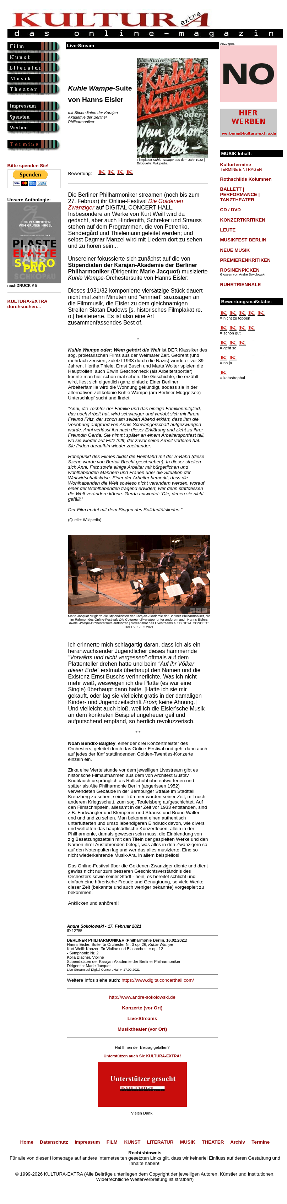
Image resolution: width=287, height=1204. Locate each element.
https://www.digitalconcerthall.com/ (157, 980)
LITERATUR (160, 1142)
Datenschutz (54, 1142)
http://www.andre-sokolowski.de (142, 997)
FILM (112, 1142)
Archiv (237, 1142)
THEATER (213, 1142)
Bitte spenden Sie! (28, 165)
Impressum (87, 1142)
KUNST (132, 1142)
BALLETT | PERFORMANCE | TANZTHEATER (240, 194)
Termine (260, 1142)
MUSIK (187, 1142)
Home (26, 1142)
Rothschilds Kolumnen (246, 179)
